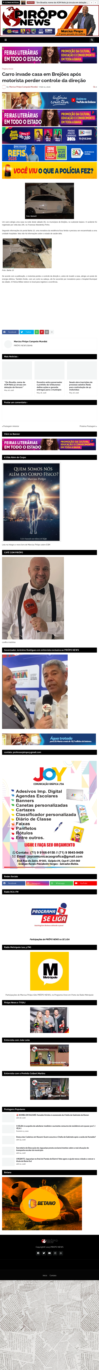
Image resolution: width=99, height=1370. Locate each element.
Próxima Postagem (88, 426)
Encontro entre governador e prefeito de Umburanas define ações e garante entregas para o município (49, 386)
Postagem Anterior (11, 426)
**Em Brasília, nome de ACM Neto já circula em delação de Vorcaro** (62, 2)
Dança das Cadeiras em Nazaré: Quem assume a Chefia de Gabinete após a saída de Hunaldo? (56, 1137)
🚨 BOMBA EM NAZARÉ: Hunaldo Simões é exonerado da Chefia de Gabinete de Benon (52, 1115)
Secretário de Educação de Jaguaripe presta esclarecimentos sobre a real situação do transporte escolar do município (52, 1149)
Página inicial (7, 69)
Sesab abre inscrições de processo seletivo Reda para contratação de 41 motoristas (80, 386)
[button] (91, 2)
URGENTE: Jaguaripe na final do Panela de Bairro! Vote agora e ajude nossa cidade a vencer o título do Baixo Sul (55, 1160)
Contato (53, 1275)
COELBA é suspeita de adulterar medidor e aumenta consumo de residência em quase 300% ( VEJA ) (55, 1127)
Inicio (45, 1275)
